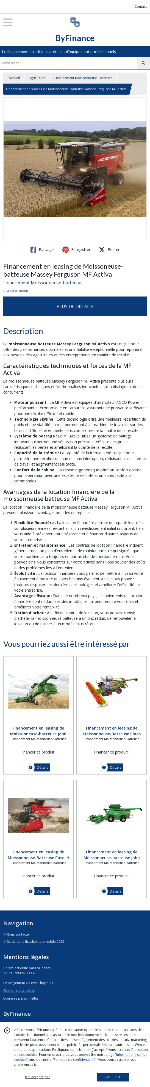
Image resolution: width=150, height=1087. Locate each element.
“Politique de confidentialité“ (74, 1059)
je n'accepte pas (37, 1077)
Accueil (14, 78)
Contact (141, 6)
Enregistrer (76, 249)
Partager (42, 249)
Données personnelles (20, 998)
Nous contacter (16, 934)
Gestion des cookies (19, 990)
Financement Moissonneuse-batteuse (42, 283)
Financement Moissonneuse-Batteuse (83, 78)
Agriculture (37, 78)
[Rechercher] (143, 63)
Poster (109, 249)
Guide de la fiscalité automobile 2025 (33, 941)
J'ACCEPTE (113, 1077)
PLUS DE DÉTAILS (75, 306)
